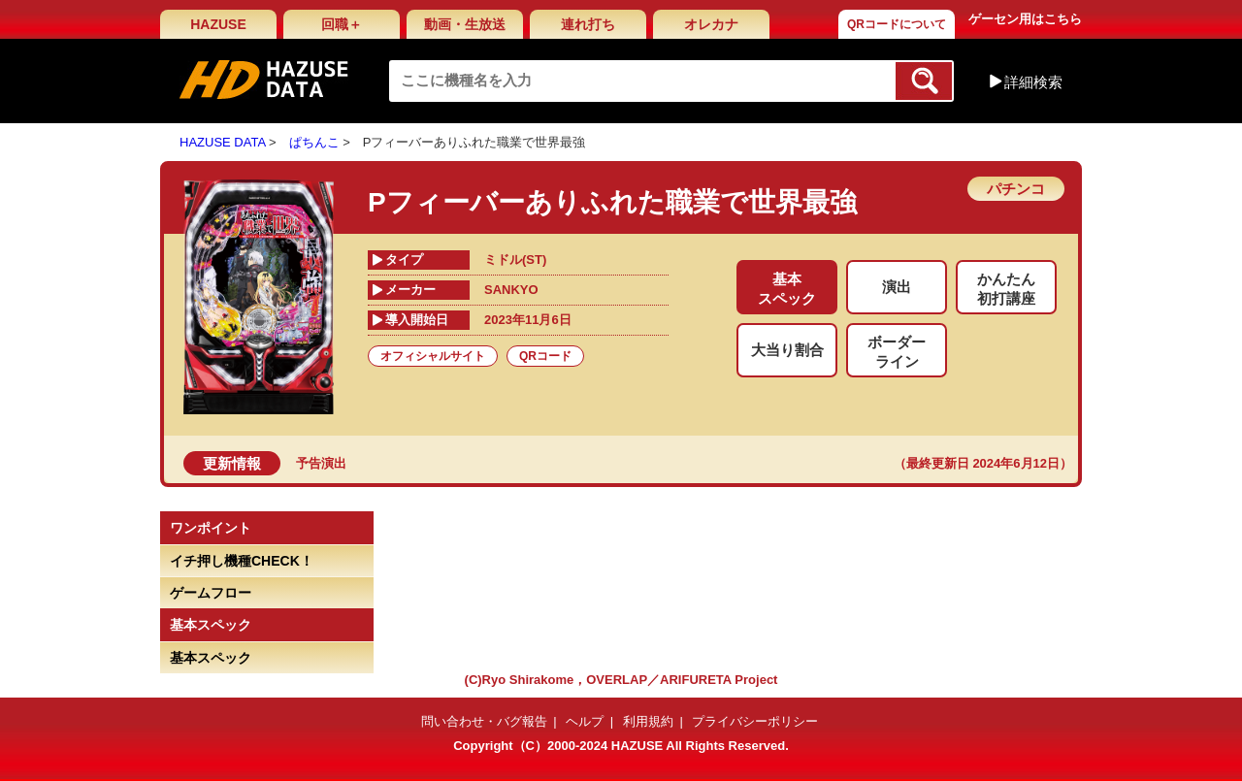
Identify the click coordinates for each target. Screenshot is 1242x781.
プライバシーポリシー (755, 721)
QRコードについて (896, 24)
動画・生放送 (465, 24)
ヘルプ (585, 721)
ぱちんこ (314, 142)
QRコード (545, 356)
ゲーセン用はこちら (1025, 19)
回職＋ (341, 24)
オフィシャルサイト (432, 356)
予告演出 (321, 463)
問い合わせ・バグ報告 (484, 721)
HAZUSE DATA (222, 142)
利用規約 (648, 721)
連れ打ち (588, 24)
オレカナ (711, 24)
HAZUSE (218, 24)
